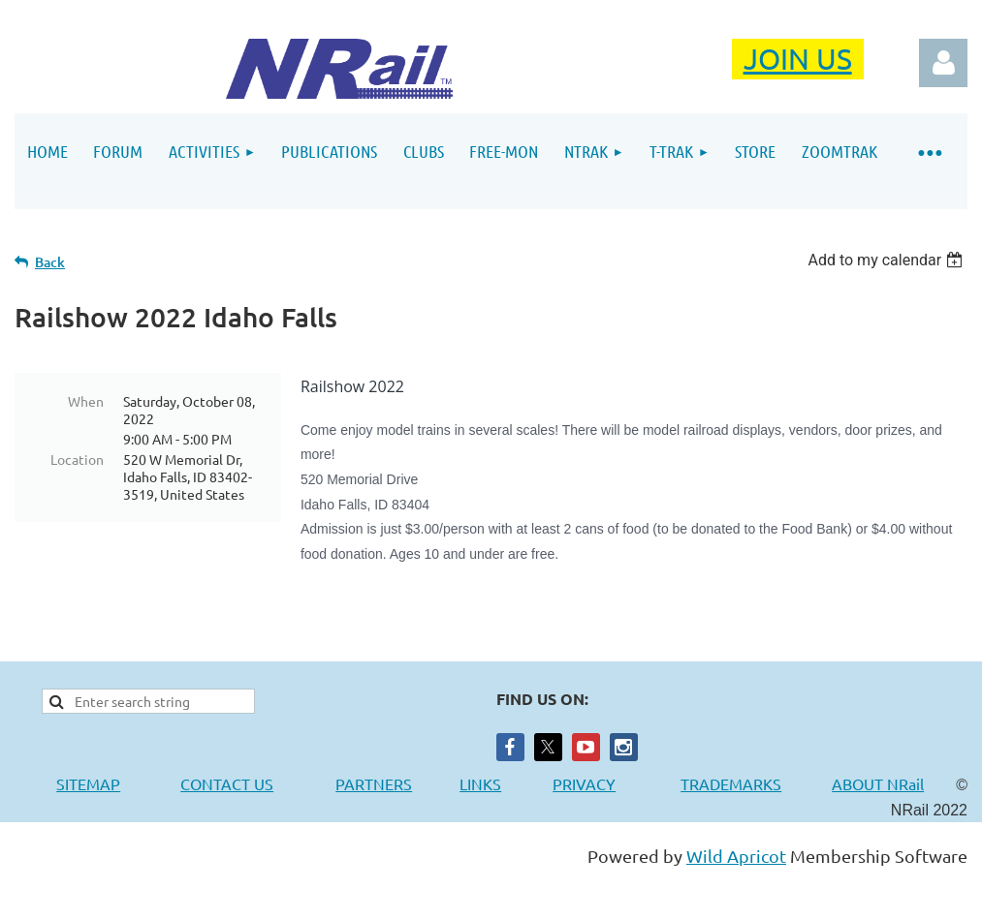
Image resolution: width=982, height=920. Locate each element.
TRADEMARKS (741, 783)
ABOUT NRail (878, 783)
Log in (943, 63)
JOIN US (798, 59)
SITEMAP (88, 783)
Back (50, 262)
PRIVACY (584, 783)
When (86, 401)
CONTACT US (226, 783)
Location (77, 459)
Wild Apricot (736, 855)
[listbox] (887, 260)
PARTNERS (397, 783)
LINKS (480, 783)
